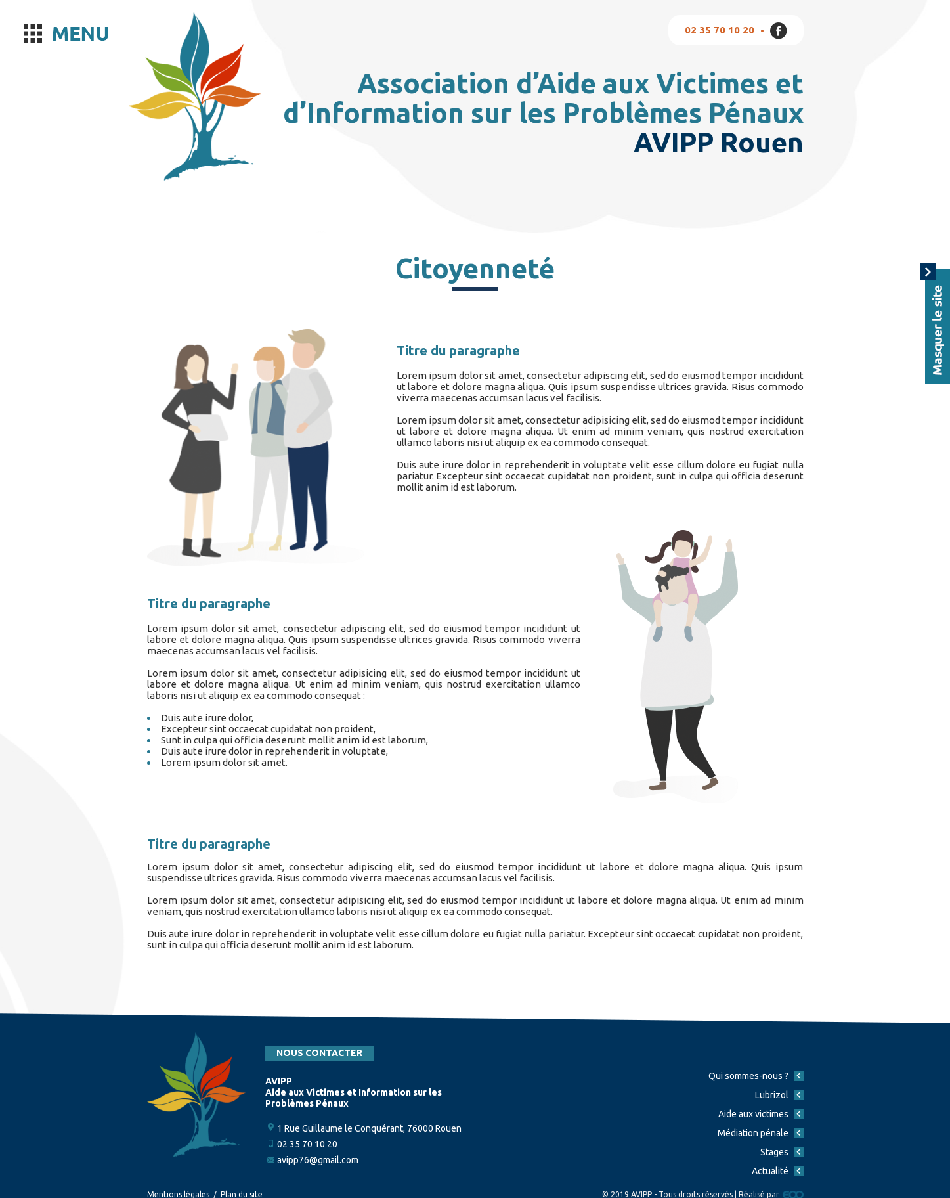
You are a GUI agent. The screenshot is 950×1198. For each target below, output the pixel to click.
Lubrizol (771, 1095)
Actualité (770, 1171)
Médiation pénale (753, 1133)
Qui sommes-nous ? (748, 1076)
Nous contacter (319, 1053)
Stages (774, 1152)
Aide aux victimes (753, 1114)
